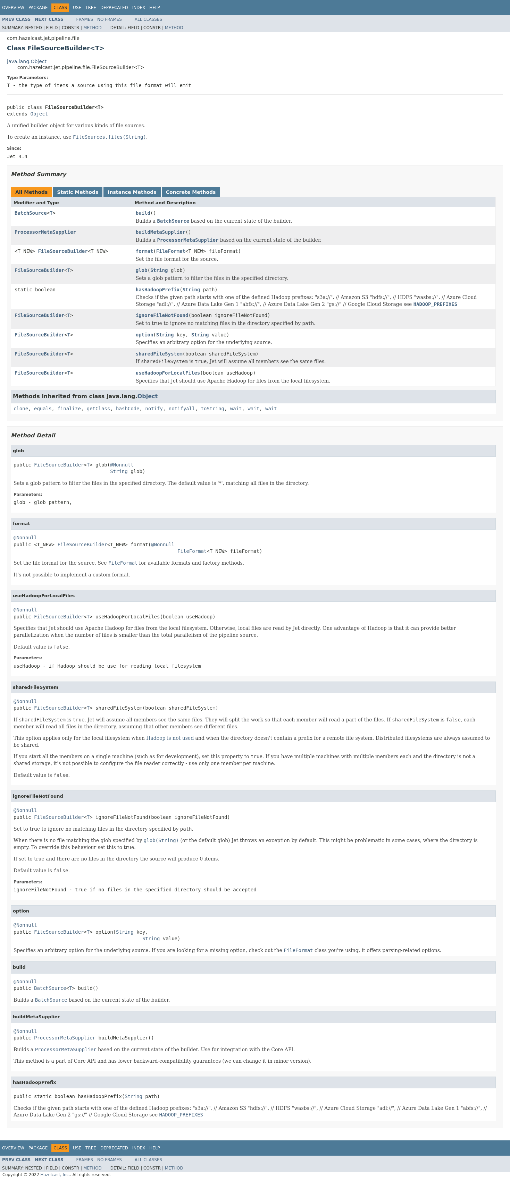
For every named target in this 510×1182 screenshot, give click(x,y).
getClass (98, 408)
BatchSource (31, 213)
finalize (69, 408)
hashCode (127, 408)
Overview (13, 7)
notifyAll (182, 408)
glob (142, 270)
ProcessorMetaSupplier (45, 232)
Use (77, 7)
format (144, 251)
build (143, 213)
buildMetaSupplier (160, 232)
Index (138, 7)
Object (39, 114)
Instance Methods (132, 192)
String (159, 270)
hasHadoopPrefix (157, 289)
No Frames (109, 19)
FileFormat (170, 251)
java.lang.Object (27, 61)
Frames (84, 19)
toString (212, 408)
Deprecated (114, 7)
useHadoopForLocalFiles (168, 373)
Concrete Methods (191, 192)
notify (154, 408)
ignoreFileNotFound (162, 315)
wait (236, 408)
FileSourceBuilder (62, 251)
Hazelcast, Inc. (55, 1174)
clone (21, 408)
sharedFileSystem (159, 354)
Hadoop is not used (170, 738)
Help (154, 7)
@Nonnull (121, 465)
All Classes (148, 19)
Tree (90, 7)
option (144, 334)
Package (38, 7)
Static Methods (77, 192)
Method (92, 27)
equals (43, 408)
